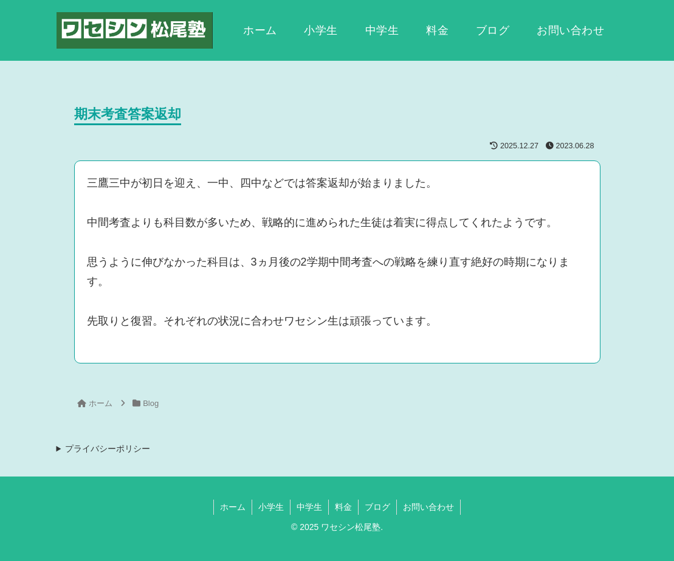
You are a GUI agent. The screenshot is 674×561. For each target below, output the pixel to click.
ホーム (233, 507)
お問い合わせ (428, 507)
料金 (343, 507)
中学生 (309, 507)
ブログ (377, 507)
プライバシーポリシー (107, 448)
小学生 (271, 507)
